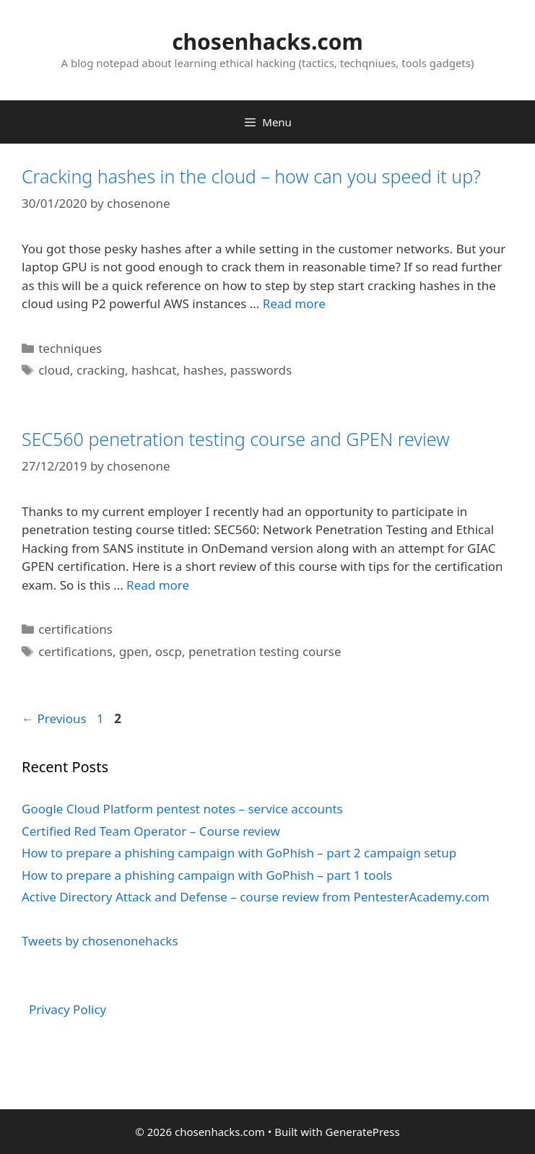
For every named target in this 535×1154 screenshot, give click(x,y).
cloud (54, 370)
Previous (54, 718)
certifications (75, 629)
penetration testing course (265, 651)
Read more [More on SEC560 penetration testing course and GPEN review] (157, 585)
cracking (101, 370)
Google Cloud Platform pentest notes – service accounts (182, 808)
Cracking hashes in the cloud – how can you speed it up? (251, 176)
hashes (203, 370)
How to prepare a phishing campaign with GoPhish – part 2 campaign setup (239, 852)
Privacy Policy (67, 1009)
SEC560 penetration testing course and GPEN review (236, 439)
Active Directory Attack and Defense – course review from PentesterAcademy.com (256, 896)
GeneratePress (363, 1131)
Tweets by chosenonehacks (100, 940)
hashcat (154, 370)
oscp (168, 651)
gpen (134, 651)
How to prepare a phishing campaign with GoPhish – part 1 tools (207, 875)
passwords (261, 370)
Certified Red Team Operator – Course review (151, 831)
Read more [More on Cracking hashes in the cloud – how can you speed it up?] (294, 303)
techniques (70, 348)
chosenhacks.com (267, 41)
